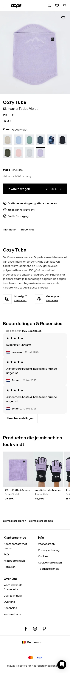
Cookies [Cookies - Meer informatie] (43, 556)
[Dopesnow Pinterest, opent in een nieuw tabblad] (44, 628)
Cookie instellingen (50, 562)
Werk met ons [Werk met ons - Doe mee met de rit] (12, 614)
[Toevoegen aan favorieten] (63, 18)
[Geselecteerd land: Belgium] (32, 642)
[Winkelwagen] (64, 5)
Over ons (9, 602)
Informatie (9, 229)
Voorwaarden (46, 544)
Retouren (9, 567)
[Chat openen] (61, 664)
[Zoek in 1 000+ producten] (49, 5)
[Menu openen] (5, 5)
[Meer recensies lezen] (20, 418)
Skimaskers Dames (41, 521)
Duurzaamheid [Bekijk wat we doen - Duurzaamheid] (13, 595)
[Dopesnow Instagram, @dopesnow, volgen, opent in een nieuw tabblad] (35, 628)
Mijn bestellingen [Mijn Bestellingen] (14, 560)
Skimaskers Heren (14, 521)
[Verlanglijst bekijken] (57, 5)
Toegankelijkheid (48, 568)
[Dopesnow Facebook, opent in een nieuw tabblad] (26, 628)
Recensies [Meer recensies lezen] (10, 608)
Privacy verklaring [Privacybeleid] (49, 550)
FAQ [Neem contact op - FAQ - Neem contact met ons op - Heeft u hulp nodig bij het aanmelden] (6, 554)
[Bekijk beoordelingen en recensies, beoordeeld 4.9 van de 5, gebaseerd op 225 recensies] (7, 120)
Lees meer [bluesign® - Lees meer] (20, 300)
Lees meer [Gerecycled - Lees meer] (52, 300)
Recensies (28, 229)
